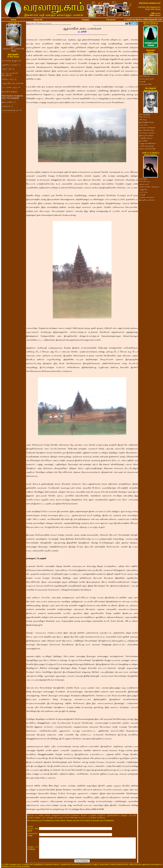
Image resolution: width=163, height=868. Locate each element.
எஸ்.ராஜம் (143, 119)
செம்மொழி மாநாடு (146, 79)
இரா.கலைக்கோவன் (146, 130)
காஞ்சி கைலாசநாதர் (146, 146)
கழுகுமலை (143, 189)
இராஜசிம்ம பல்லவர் (146, 200)
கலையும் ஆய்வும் (45, 23)
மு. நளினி (82, 32)
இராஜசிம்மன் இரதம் (10, 91)
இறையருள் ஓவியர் (146, 135)
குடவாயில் (143, 141)
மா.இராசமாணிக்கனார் (147, 143)
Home (13, 20)
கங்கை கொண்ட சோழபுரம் (149, 187)
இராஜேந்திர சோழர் (146, 122)
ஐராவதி (142, 81)
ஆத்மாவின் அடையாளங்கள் (13, 83)
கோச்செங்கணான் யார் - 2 (11, 110)
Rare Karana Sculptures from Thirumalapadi (12, 97)
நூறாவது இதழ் (144, 114)
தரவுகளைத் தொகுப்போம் (11, 60)
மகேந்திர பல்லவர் (146, 138)
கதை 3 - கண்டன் (8, 69)
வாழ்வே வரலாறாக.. (147, 197)
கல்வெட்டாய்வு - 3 (9, 79)
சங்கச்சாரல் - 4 (7, 106)
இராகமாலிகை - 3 (8, 102)
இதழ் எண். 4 (31, 23)
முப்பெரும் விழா (145, 84)
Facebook (110, 20)
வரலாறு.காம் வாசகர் (146, 133)
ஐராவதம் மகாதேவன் (147, 127)
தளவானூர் (143, 179)
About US (38, 20)
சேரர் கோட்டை (144, 76)
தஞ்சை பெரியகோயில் (147, 148)
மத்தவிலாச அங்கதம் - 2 (11, 65)
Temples (85, 20)
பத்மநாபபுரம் (144, 184)
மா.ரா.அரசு (143, 125)
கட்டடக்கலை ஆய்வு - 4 (11, 87)
